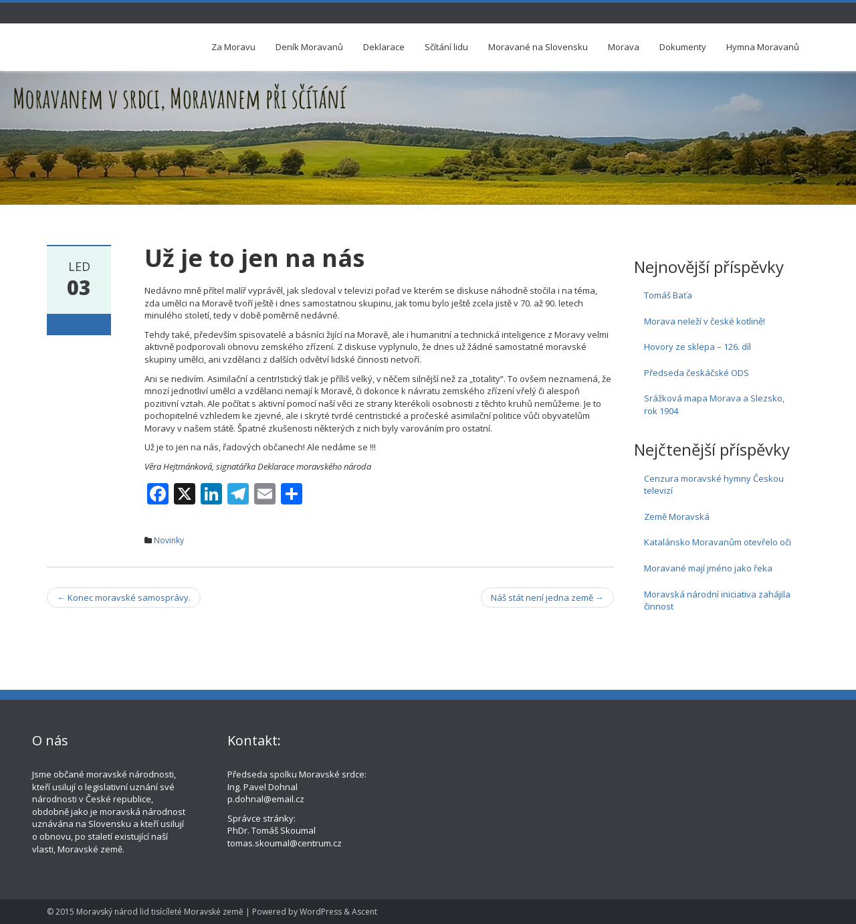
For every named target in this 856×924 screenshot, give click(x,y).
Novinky (169, 540)
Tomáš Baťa (668, 295)
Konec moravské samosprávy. (124, 597)
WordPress (321, 911)
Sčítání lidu (446, 47)
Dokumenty (682, 47)
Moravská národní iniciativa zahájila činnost (717, 600)
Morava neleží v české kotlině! (704, 321)
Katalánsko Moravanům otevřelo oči (717, 542)
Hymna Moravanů (762, 47)
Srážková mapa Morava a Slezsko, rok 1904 (714, 404)
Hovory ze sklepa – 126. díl (697, 347)
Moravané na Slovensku (538, 47)
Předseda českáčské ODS (696, 373)
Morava (623, 47)
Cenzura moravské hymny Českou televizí (714, 484)
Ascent (364, 911)
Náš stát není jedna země (547, 597)
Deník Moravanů (309, 47)
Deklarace (384, 47)
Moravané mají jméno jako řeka (708, 568)
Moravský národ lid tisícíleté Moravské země (159, 911)
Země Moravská (677, 517)
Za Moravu (233, 47)
